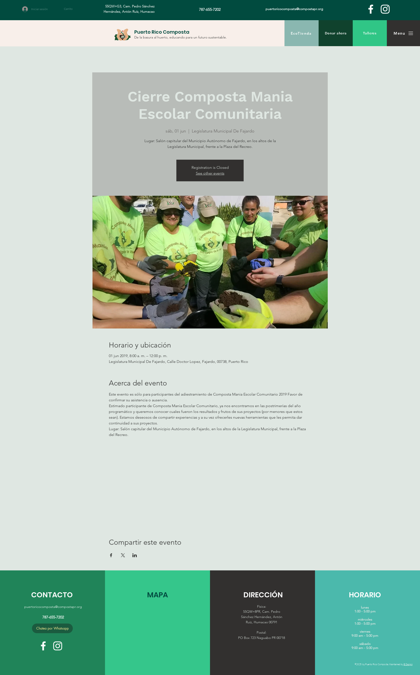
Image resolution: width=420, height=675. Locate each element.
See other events (210, 173)
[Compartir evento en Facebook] (111, 555)
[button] (71, 9)
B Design (408, 664)
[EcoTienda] (301, 33)
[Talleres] (370, 33)
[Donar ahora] (336, 33)
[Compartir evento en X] (123, 555)
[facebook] (371, 9)
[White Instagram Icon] (385, 9)
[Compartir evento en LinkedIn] (134, 555)
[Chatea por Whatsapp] (52, 628)
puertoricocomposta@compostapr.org (53, 607)
